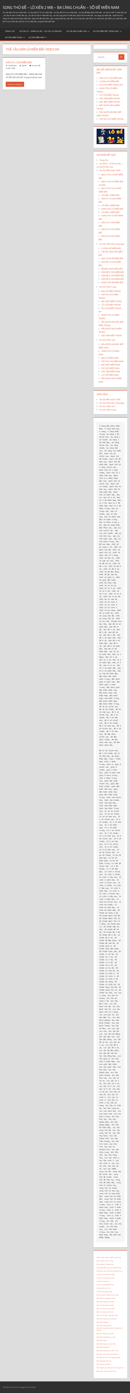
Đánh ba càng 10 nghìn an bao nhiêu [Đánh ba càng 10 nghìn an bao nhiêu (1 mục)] (108, 1295)
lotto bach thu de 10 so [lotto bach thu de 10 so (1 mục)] (103, 1288)
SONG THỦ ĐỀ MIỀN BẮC (112, 282)
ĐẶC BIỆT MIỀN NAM (110, 364)
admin (24, 65)
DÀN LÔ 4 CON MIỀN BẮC (19, 62)
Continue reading (14, 84)
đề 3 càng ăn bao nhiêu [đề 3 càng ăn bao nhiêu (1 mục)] (104, 1364)
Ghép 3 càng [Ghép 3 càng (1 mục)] (100, 1257)
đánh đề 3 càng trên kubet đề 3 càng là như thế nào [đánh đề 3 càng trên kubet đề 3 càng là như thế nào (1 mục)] (109, 1329)
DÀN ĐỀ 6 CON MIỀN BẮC (112, 275)
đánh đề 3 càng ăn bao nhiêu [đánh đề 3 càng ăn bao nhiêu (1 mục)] (105, 1333)
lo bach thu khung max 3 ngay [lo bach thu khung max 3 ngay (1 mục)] (106, 1274)
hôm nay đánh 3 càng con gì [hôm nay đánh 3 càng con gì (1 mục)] (105, 1264)
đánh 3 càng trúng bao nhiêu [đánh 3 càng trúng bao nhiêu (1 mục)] (105, 1305)
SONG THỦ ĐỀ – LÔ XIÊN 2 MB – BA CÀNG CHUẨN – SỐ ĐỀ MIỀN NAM (65, 7)
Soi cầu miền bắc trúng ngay (107, 31)
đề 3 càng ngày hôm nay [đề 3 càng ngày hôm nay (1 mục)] (104, 1361)
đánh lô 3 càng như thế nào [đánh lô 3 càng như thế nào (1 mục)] (105, 1312)
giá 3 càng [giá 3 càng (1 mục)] (118, 1257)
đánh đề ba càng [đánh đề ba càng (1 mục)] (101, 1340)
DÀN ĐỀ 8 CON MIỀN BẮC (112, 279)
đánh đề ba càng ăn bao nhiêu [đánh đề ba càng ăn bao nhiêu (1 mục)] (106, 1351)
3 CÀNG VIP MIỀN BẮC (109, 81)
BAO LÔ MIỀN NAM (110, 358)
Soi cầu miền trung (15, 37)
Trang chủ (10, 31)
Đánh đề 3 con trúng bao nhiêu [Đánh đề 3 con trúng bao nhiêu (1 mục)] (106, 1298)
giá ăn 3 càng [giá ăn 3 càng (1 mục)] (109, 1261)
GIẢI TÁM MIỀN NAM (110, 371)
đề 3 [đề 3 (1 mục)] (117, 1351)
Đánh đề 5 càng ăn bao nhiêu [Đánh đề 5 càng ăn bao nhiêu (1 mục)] (105, 1302)
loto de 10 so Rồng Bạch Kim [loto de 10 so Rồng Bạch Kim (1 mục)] (105, 1284)
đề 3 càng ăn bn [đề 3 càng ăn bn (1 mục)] (119, 1368)
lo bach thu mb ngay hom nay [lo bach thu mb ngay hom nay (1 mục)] (106, 1278)
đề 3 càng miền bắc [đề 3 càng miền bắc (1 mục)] (114, 1357)
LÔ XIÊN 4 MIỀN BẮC (110, 212)
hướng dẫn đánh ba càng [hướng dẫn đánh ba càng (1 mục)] (104, 1268)
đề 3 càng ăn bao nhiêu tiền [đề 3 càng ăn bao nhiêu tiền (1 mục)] (105, 1368)
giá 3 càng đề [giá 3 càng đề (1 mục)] (100, 1261)
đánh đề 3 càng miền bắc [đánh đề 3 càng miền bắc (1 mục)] (104, 1325)
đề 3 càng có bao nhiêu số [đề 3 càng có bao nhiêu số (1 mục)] (111, 1354)
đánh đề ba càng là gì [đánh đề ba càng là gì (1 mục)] (103, 1347)
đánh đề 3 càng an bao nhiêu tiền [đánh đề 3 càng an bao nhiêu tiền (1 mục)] (107, 1319)
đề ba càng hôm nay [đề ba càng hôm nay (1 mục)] (110, 1371)
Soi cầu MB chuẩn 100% (77, 31)
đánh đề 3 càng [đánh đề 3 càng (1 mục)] (113, 1315)
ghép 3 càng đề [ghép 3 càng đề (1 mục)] (109, 1257)
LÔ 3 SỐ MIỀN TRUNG (109, 95)
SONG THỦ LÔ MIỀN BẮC (112, 208)
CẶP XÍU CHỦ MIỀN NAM (112, 361)
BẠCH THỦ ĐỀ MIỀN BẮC (112, 258)
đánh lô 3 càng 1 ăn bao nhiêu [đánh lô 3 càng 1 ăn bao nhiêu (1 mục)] (106, 1308)
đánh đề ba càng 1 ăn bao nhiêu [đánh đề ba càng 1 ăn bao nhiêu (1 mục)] (106, 1344)
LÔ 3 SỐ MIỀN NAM (110, 375)
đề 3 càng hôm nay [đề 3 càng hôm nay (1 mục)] (102, 1357)
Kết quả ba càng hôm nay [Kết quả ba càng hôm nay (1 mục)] (114, 1271)
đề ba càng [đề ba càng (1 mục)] (100, 1371)
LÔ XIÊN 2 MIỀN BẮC (110, 195)
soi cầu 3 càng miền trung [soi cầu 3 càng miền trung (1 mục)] (104, 1291)
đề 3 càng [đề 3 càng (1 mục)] (99, 1354)
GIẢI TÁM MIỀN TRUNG (109, 98)
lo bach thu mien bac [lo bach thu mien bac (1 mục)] (103, 1281)
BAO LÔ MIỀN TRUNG (111, 291)
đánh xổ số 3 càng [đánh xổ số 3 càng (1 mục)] (102, 1315)
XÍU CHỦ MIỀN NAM (110, 368)
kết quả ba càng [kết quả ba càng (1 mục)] (101, 1271)
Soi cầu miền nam (37, 37)
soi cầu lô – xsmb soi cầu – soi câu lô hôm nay (40, 31)
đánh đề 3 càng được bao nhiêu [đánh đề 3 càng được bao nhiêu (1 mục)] (106, 1337)
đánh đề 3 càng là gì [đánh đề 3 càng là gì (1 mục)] (102, 1322)
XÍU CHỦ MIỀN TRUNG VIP (111, 84)
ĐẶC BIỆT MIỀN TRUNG (109, 102)
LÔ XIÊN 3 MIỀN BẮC (110, 205)
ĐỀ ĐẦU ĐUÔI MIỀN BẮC (112, 268)
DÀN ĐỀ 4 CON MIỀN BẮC (112, 272)
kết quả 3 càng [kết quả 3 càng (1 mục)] (117, 1268)
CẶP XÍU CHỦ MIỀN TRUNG (111, 119)
